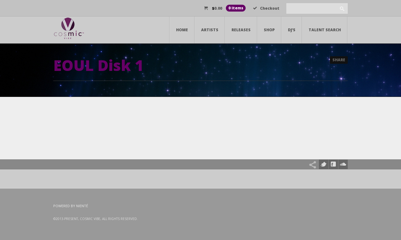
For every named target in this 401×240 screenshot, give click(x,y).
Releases (241, 29)
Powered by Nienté (70, 205)
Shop (269, 29)
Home (182, 29)
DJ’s (291, 29)
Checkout (266, 8)
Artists (209, 29)
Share (338, 59)
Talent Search (325, 29)
